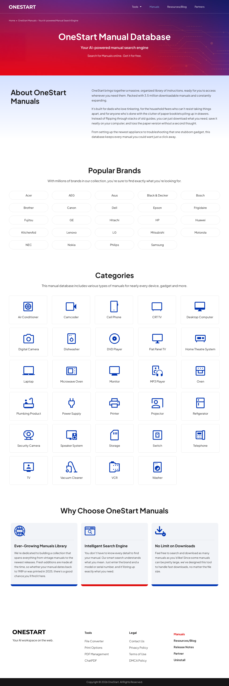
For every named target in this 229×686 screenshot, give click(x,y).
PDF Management (97, 654)
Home (12, 20)
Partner (179, 653)
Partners (199, 6)
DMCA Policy (138, 660)
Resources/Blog (177, 6)
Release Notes (184, 647)
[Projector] (157, 406)
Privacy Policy (138, 647)
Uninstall (179, 660)
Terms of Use (137, 654)
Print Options (93, 647)
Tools (137, 6)
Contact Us (136, 641)
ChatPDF (91, 660)
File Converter (94, 641)
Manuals (154, 6)
